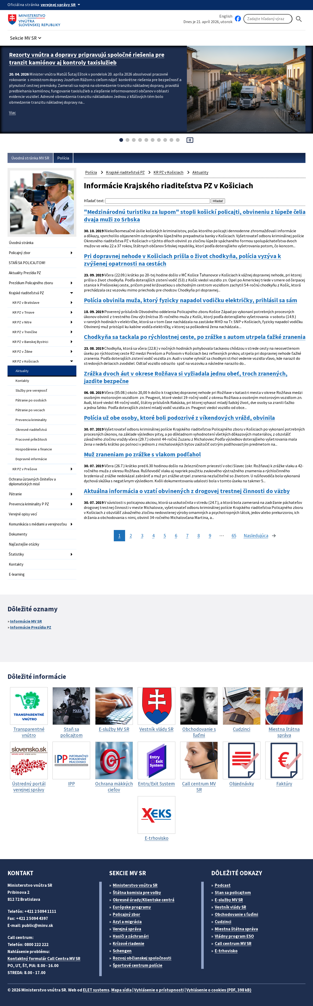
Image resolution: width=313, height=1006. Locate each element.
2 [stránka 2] (131, 535)
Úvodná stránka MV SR (30, 157)
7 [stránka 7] (187, 535)
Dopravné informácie (31, 459)
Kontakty (22, 380)
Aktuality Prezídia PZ (25, 272)
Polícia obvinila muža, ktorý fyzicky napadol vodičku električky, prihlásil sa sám (190, 300)
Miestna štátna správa (236, 929)
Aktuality (22, 371)
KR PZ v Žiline (22, 351)
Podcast (223, 885)
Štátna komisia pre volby (137, 892)
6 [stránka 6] (176, 535)
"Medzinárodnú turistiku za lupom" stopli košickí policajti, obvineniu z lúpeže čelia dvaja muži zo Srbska (194, 215)
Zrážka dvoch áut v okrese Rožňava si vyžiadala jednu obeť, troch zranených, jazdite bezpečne (185, 377)
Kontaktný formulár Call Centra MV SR (44, 958)
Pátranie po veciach (30, 410)
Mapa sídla (121, 990)
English (225, 16)
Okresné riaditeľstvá (31, 429)
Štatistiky (16, 554)
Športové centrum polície (137, 965)
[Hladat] (298, 19)
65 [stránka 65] (234, 535)
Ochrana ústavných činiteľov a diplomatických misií (32, 481)
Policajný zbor (19, 252)
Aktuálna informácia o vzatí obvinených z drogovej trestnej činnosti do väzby (187, 491)
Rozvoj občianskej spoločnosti (142, 958)
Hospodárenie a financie (34, 449)
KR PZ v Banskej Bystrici (30, 341)
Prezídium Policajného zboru (31, 282)
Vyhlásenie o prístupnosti (159, 990)
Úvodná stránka (21, 242)
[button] (26, 36)
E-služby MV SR (229, 900)
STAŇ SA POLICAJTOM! (27, 262)
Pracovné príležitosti (31, 439)
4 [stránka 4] (153, 535)
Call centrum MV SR (233, 943)
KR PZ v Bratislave (26, 302)
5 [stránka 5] (165, 535)
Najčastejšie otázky (24, 544)
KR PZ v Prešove (25, 469)
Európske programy (132, 907)
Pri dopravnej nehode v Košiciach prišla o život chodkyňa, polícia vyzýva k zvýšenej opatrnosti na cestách (182, 259)
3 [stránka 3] (142, 535)
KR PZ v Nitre (22, 322)
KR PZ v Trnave (23, 312)
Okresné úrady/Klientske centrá (143, 900)
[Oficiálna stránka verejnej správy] (61, 5)
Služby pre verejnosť (31, 390)
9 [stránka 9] (210, 535)
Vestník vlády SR (230, 907)
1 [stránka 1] (119, 535)
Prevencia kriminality (31, 420)
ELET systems (96, 990)
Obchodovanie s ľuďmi (236, 914)
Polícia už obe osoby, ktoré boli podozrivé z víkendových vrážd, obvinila (179, 418)
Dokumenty (18, 534)
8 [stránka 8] (198, 535)
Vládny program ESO (234, 936)
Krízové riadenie (128, 943)
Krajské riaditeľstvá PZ (26, 292)
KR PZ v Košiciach (26, 361)
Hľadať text (94, 200)
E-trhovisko (226, 951)
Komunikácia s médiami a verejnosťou (38, 524)
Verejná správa (127, 929)
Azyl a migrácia (127, 921)
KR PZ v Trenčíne (25, 332)
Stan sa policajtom (233, 892)
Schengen (122, 951)
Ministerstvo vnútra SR (135, 885)
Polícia (63, 157)
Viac (12, 112)
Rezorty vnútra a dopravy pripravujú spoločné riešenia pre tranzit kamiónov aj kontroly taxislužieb (86, 58)
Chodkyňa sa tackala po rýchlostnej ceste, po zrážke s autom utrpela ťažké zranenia (194, 337)
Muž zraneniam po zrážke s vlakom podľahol (142, 454)
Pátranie (15, 494)
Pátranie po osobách (31, 400)
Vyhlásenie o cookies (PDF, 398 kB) (218, 990)
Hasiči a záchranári (131, 936)
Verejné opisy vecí (23, 514)
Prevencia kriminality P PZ (29, 504)
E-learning (17, 574)
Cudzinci (223, 921)
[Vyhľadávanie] (267, 19)
